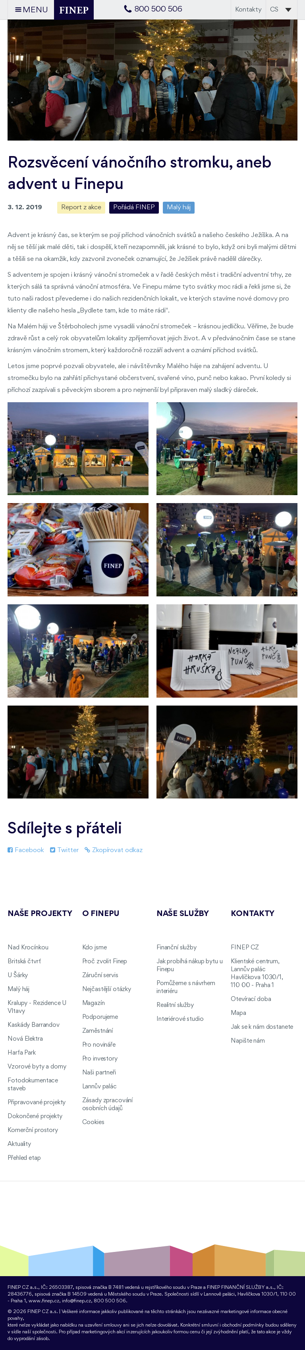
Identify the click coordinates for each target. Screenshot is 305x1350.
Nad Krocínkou (28, 948)
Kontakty (248, 10)
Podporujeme (100, 1017)
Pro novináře (99, 1045)
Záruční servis (100, 975)
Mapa (238, 1013)
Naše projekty (40, 914)
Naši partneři (99, 1073)
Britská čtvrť (24, 961)
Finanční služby (176, 948)
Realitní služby (175, 1005)
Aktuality (19, 1144)
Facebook (26, 850)
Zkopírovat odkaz (114, 850)
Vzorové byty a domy (37, 1067)
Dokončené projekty (35, 1116)
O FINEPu (101, 914)
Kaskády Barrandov (34, 1025)
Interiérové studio (179, 1019)
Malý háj (179, 207)
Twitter (64, 850)
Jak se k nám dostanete (262, 1027)
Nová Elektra (25, 1039)
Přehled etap (24, 1158)
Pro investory (100, 1059)
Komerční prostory (33, 1130)
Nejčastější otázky (106, 989)
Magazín (93, 1003)
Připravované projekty (37, 1102)
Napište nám (247, 1041)
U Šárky (18, 975)
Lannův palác (99, 1087)
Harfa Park (22, 1053)
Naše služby (182, 914)
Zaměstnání (97, 1031)
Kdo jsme (94, 948)
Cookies (93, 1122)
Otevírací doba (251, 999)
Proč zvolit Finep (104, 961)
